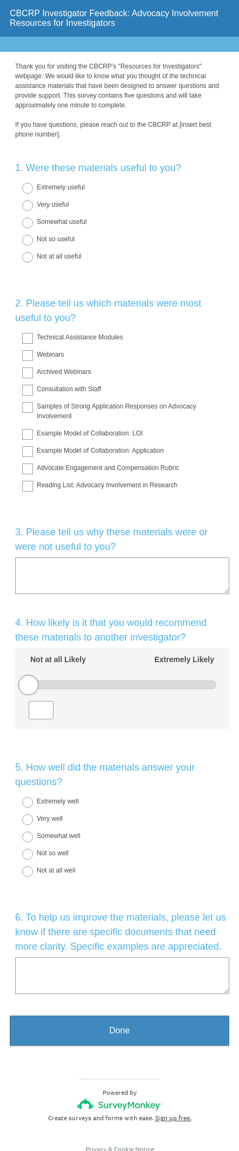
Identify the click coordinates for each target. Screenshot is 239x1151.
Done (119, 991)
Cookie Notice (134, 1110)
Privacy (96, 1110)
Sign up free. (173, 1079)
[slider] (28, 666)
